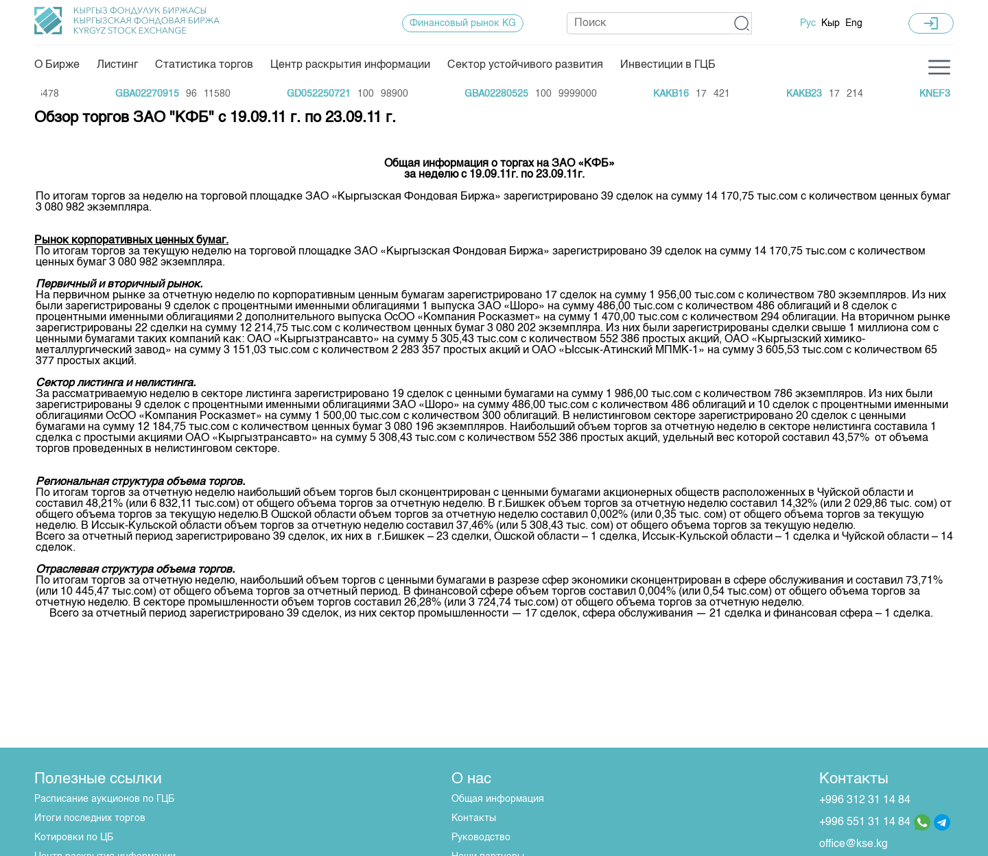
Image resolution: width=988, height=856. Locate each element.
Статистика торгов (204, 65)
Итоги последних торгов (89, 818)
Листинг (117, 65)
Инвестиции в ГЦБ (668, 65)
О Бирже (57, 65)
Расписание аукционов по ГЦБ (104, 799)
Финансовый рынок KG (463, 23)
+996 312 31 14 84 (864, 800)
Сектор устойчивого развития (525, 65)
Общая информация (497, 799)
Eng (853, 23)
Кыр (830, 23)
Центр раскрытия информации (350, 65)
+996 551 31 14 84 (864, 822)
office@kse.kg (853, 844)
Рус (808, 23)
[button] (742, 23)
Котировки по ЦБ (73, 837)
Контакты (473, 818)
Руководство (480, 837)
